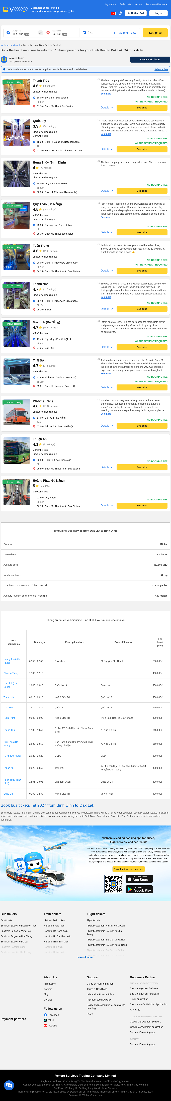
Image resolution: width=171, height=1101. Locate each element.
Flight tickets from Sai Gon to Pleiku (105, 955)
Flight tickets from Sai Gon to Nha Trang (104, 933)
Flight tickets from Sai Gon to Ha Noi (106, 939)
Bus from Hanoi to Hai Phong (16, 952)
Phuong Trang (11, 673)
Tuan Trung (9, 718)
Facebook (53, 1015)
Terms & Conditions (97, 989)
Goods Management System (146, 1016)
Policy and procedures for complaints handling (106, 1007)
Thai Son (8, 707)
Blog (46, 994)
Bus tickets (9, 914)
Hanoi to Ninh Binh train (56, 941)
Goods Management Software (145, 1021)
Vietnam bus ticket (10, 45)
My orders (110, 4)
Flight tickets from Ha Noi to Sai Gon (106, 925)
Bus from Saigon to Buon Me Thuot (19, 925)
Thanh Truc (9, 730)
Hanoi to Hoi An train (54, 952)
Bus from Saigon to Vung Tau (16, 931)
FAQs (90, 1013)
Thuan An (9, 768)
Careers (48, 989)
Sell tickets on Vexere (131, 4)
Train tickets (52, 914)
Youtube (52, 1025)
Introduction (50, 983)
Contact (48, 999)
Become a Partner (157, 4)
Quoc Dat (8, 793)
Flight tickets (96, 914)
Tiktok (51, 1020)
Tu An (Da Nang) (12, 755)
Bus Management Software (144, 988)
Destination (56, 31)
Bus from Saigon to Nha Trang (16, 936)
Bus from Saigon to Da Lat (14, 941)
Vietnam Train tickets (54, 920)
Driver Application (139, 999)
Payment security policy (99, 999)
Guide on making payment (100, 983)
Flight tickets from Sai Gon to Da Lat (105, 950)
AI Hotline (135, 1009)
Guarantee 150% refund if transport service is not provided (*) (50, 9)
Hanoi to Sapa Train (54, 925)
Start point (16, 31)
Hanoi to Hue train (53, 947)
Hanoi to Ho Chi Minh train (57, 936)
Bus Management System (144, 983)
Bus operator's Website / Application (148, 1004)
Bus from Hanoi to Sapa (13, 947)
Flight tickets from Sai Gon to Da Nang (107, 945)
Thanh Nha (9, 697)
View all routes (85, 957)
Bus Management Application (145, 993)
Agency (134, 1039)
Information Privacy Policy (100, 994)
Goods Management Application (146, 1027)
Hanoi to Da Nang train (55, 931)
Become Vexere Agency (142, 1032)
